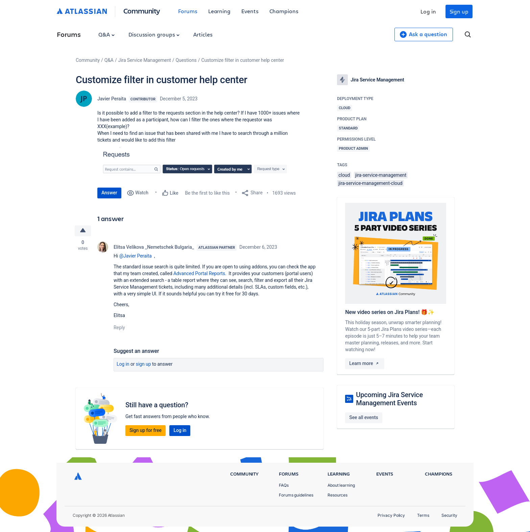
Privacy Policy (391, 515)
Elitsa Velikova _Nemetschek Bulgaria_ (154, 247)
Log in (428, 11)
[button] (198, 163)
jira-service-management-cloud (370, 183)
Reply (119, 327)
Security (449, 515)
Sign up (459, 11)
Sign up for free (145, 430)
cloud (344, 175)
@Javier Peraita (135, 256)
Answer (109, 192)
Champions (283, 11)
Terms (423, 515)
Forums (187, 11)
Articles (202, 34)
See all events (363, 417)
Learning (219, 11)
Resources (337, 495)
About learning (341, 485)
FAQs (284, 485)
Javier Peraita (111, 98)
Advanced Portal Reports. (200, 273)
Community (141, 11)
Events (250, 11)
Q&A (106, 34)
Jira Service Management (144, 60)
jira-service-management (381, 175)
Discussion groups (154, 34)
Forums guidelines (296, 495)
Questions (186, 60)
